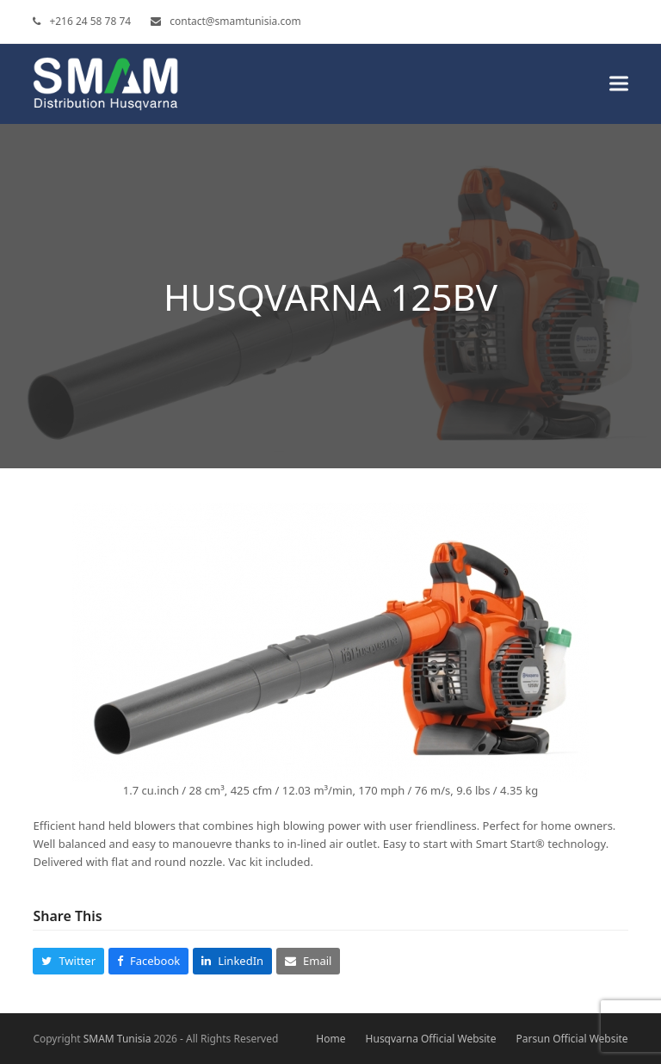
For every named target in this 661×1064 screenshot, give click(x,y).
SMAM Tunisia (117, 1038)
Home (330, 1038)
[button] (618, 84)
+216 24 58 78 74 (90, 21)
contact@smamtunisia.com (235, 21)
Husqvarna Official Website (431, 1038)
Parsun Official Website (572, 1038)
